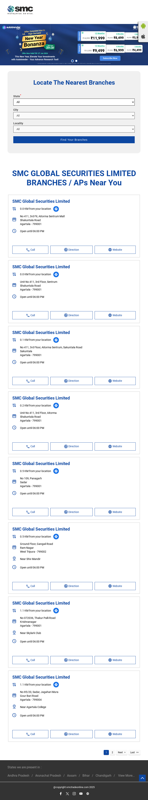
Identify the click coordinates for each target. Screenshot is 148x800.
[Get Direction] (56, 209)
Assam (72, 775)
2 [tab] (76, 60)
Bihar (86, 775)
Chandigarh (103, 775)
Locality (18, 123)
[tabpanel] (74, 44)
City (15, 109)
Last (132, 752)
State (17, 96)
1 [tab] (72, 60)
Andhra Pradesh (18, 775)
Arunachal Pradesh (48, 775)
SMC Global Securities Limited (41, 201)
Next (120, 752)
